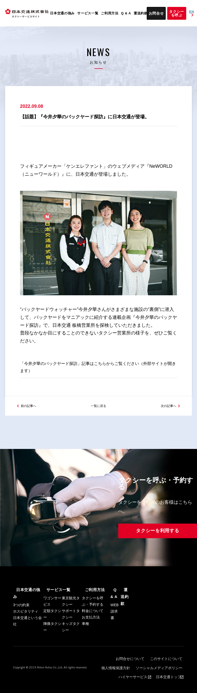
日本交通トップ (168, 678)
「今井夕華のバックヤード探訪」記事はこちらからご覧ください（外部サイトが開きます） (98, 374)
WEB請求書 (115, 624)
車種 (85, 637)
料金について (92, 624)
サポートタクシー (71, 627)
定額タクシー (52, 627)
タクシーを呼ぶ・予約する (92, 614)
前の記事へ (31, 418)
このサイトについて (137, 669)
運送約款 (141, 13)
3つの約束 (21, 611)
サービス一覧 (87, 13)
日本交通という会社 (27, 627)
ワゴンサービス (52, 614)
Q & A (126, 13)
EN (192, 13)
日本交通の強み (62, 13)
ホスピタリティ (25, 618)
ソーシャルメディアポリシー (129, 673)
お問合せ (156, 13)
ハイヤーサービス (167, 673)
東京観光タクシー (71, 614)
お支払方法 (91, 630)
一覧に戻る (98, 418)
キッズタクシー (71, 640)
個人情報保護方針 (168, 669)
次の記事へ (166, 418)
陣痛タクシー (52, 640)
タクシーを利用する (157, 544)
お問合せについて (105, 669)
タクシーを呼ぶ (176, 13)
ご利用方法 (110, 13)
